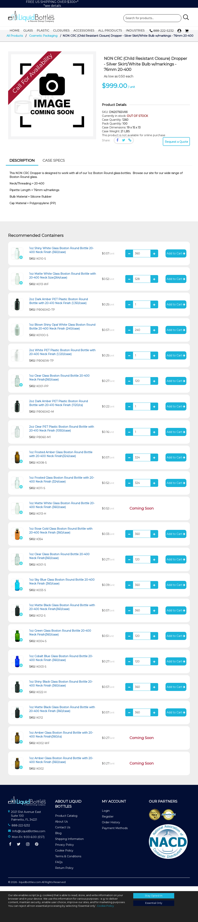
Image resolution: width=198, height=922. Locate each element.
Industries (135, 30)
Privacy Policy (64, 849)
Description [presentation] (22, 165)
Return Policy (64, 872)
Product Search (152, 18)
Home (15, 30)
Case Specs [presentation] (54, 165)
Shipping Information (69, 844)
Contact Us (62, 832)
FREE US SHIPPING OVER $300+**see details (52, 4)
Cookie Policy (64, 855)
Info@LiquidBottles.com (28, 836)
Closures (61, 30)
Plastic (43, 30)
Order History (111, 827)
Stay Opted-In (153, 895)
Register (108, 821)
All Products (110, 30)
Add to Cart (176, 258)
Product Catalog (66, 820)
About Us (61, 826)
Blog (58, 838)
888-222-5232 (162, 31)
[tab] (22, 166)
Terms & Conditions (68, 861)
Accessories (83, 30)
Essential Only (153, 903)
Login (106, 815)
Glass (28, 30)
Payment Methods (115, 833)
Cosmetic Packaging (43, 40)
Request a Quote (176, 146)
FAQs (58, 867)
